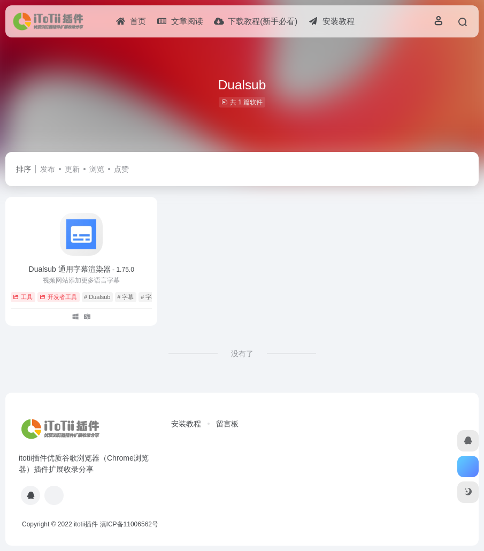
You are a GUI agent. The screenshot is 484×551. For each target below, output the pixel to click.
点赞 (121, 169)
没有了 (242, 353)
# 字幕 (125, 297)
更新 (72, 169)
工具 (23, 297)
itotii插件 (86, 524)
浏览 (96, 169)
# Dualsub (97, 297)
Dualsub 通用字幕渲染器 (81, 269)
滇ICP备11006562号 (129, 524)
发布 (47, 169)
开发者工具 (58, 297)
